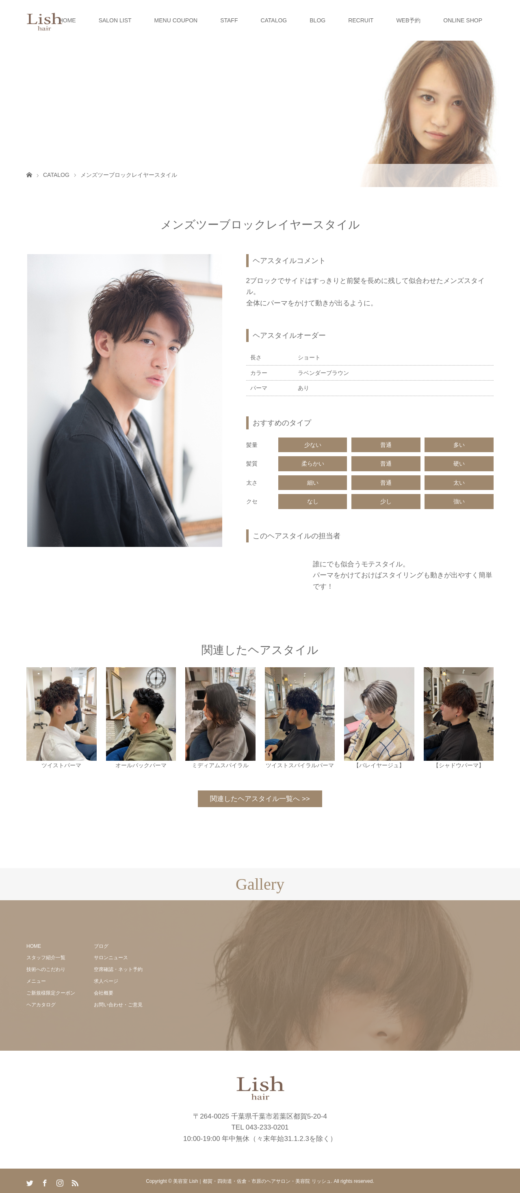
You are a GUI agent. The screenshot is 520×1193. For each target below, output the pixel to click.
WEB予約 (408, 20)
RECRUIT (360, 20)
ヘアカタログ (41, 1005)
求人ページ (106, 981)
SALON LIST (115, 20)
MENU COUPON (176, 20)
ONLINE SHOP (462, 20)
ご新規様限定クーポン (50, 993)
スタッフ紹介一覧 (45, 957)
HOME (67, 20)
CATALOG (273, 20)
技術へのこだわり (45, 969)
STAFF (229, 20)
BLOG (317, 20)
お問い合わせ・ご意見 (118, 1005)
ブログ (101, 946)
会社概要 (103, 993)
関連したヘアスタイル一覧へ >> (260, 799)
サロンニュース (111, 957)
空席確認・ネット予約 (118, 969)
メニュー (36, 981)
